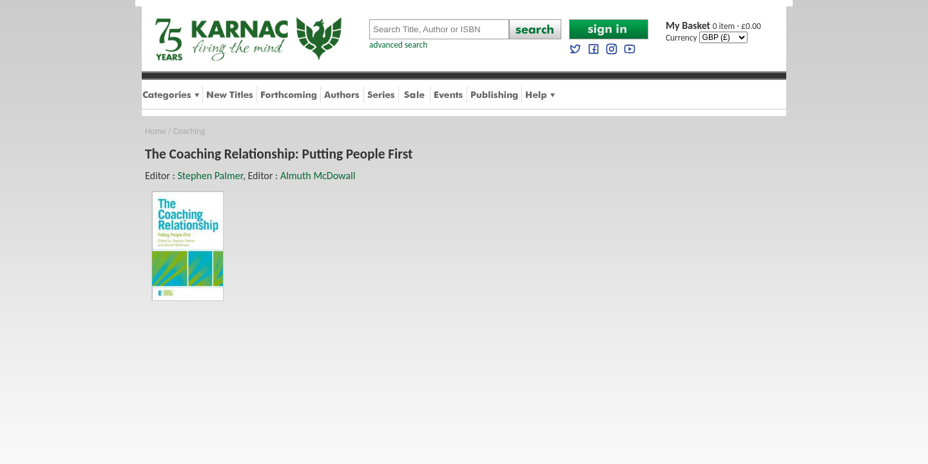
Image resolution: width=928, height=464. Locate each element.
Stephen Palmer (210, 175)
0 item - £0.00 (713, 26)
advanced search (398, 44)
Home (155, 131)
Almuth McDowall (317, 175)
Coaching (189, 131)
